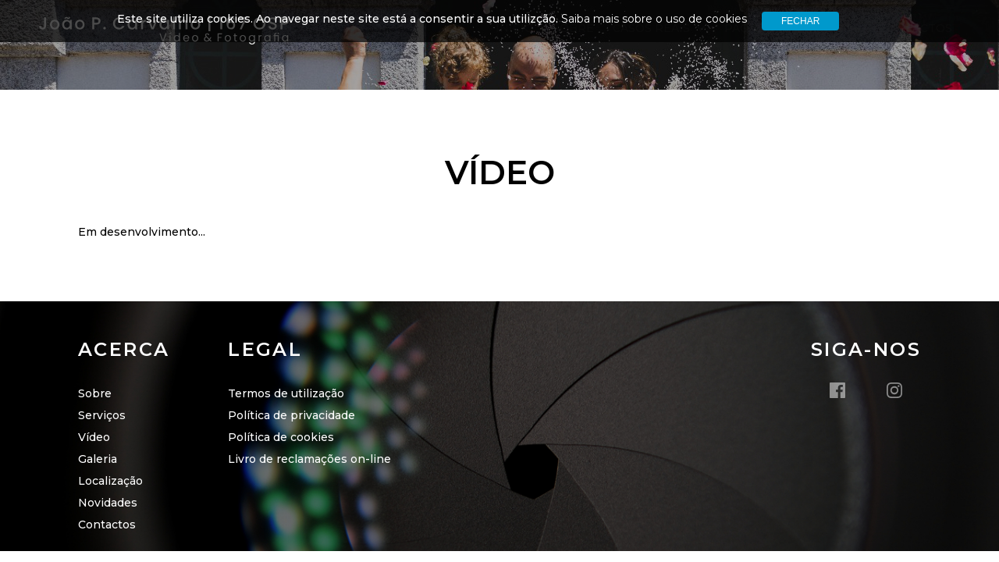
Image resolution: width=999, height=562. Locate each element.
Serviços (102, 415)
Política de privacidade (291, 415)
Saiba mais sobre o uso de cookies (654, 19)
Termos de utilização (286, 393)
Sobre (95, 393)
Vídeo (94, 437)
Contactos (107, 525)
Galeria (97, 459)
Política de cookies (281, 437)
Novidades (107, 503)
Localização (110, 481)
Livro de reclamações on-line (309, 459)
